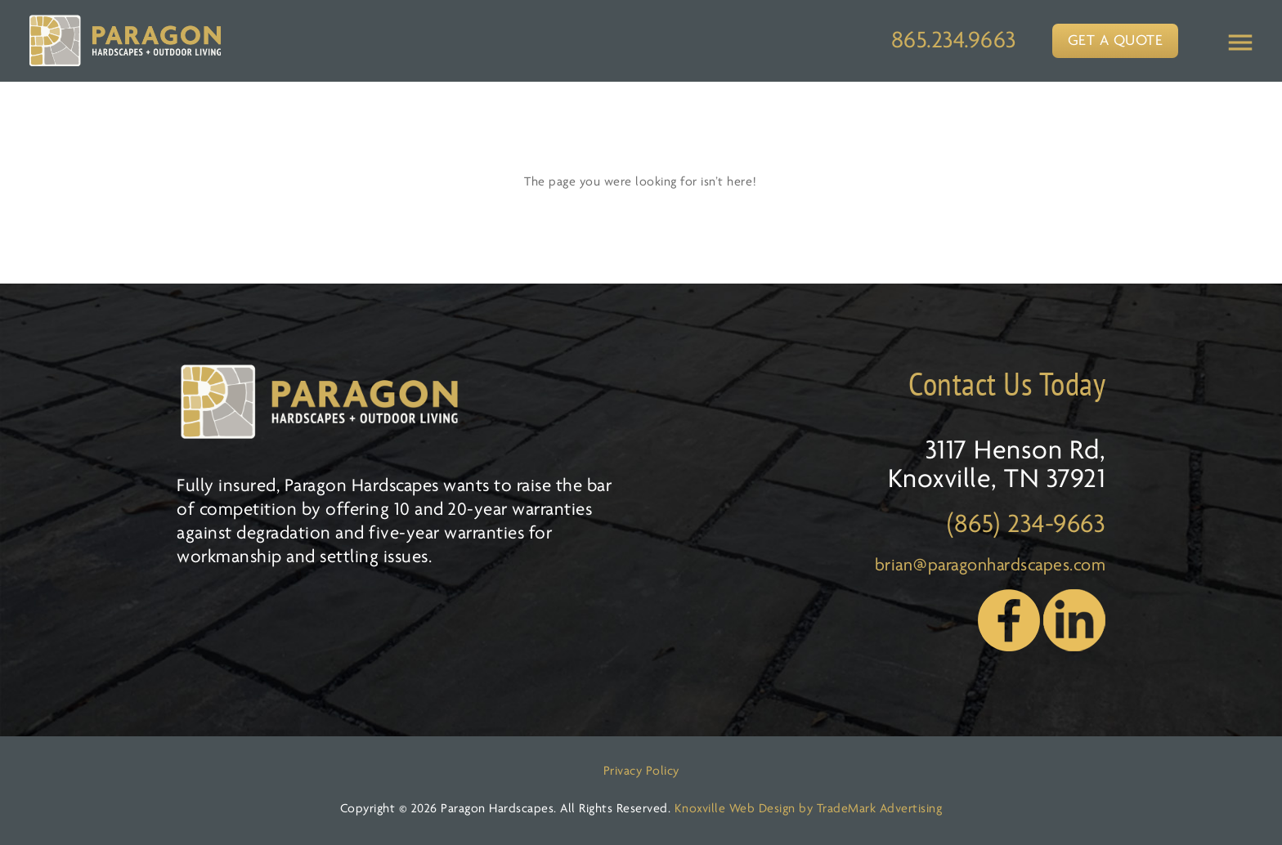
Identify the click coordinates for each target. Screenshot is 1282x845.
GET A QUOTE (1115, 41)
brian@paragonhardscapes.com (990, 566)
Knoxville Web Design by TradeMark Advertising (809, 809)
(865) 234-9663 (1025, 525)
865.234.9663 (953, 41)
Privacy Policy (641, 771)
